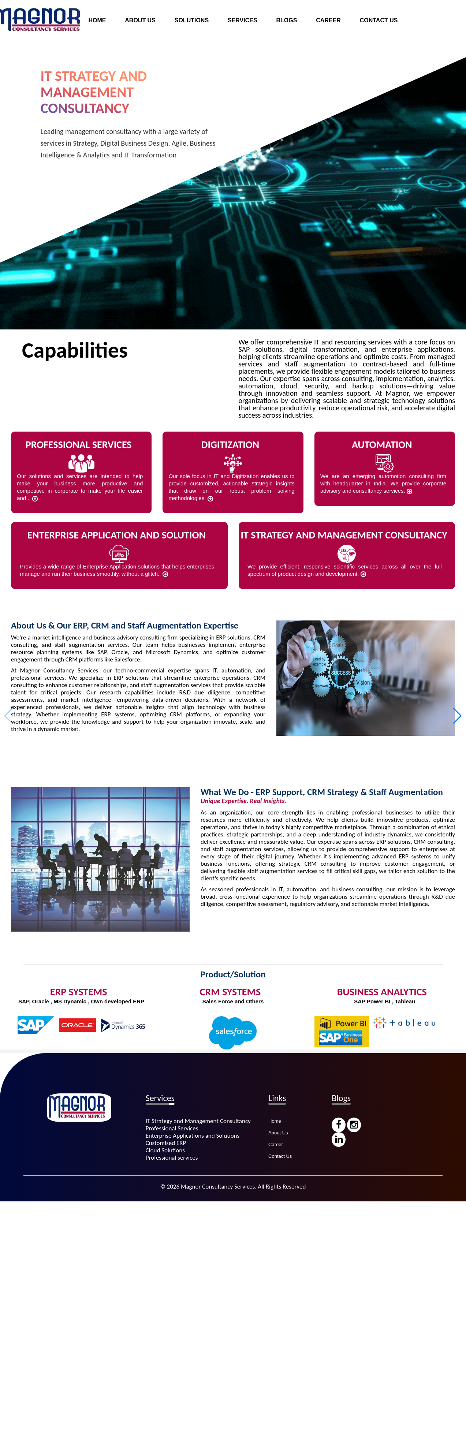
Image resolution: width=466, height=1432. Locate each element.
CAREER (328, 20)
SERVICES (242, 20)
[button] (457, 716)
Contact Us (280, 1156)
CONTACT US (379, 20)
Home (274, 1121)
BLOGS (286, 20)
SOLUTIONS (192, 20)
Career (275, 1144)
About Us (278, 1132)
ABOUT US (140, 20)
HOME (97, 20)
